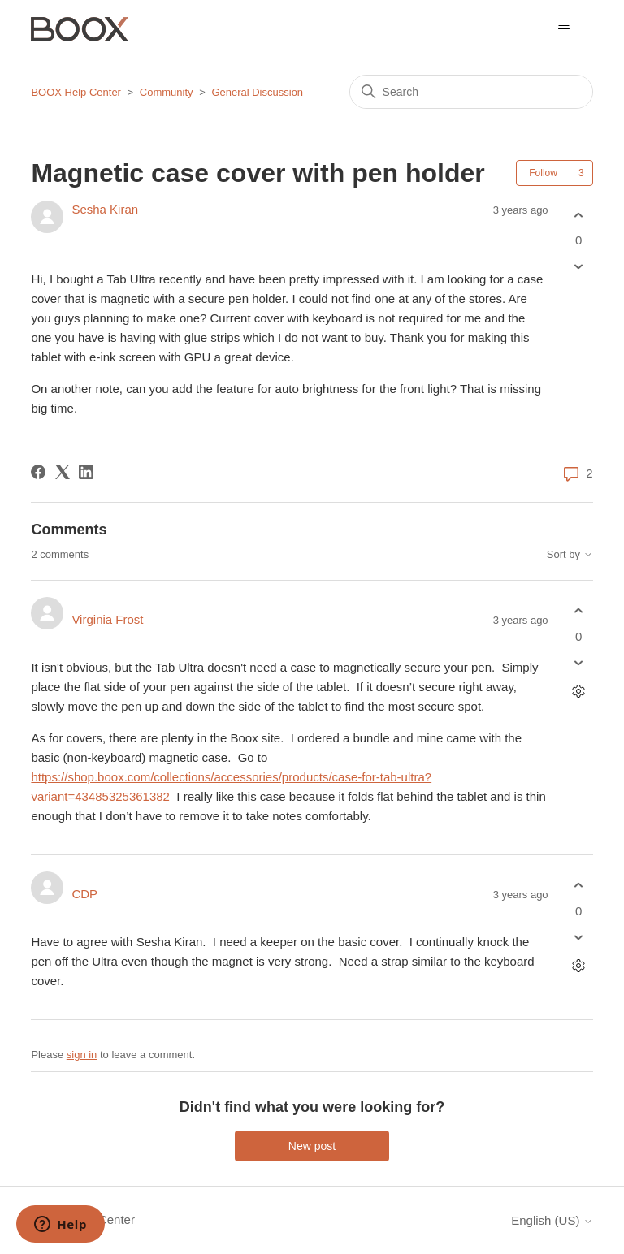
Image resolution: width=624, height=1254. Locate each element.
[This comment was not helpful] (579, 662)
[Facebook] (38, 472)
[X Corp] (62, 472)
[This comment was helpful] (579, 611)
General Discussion (257, 92)
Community (166, 92)
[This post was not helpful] (579, 267)
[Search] (471, 92)
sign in (82, 1055)
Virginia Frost (107, 619)
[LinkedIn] (86, 472)
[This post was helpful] (579, 215)
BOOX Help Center (76, 92)
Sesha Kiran (105, 209)
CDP (85, 894)
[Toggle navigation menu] (564, 29)
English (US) (551, 1220)
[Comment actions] (579, 691)
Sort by (570, 554)
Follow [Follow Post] (543, 173)
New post (312, 1145)
